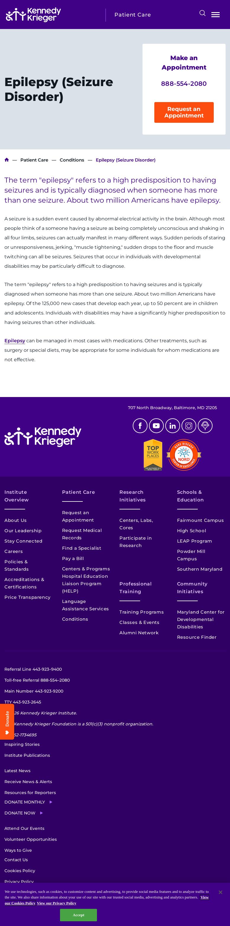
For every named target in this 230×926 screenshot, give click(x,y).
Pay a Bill (73, 558)
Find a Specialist (81, 548)
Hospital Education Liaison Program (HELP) (85, 583)
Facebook (140, 425)
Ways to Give (18, 850)
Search (202, 13)
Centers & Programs (86, 569)
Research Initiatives (132, 496)
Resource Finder (197, 637)
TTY (22, 702)
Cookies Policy (19, 870)
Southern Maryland (200, 569)
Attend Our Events (24, 828)
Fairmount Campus (200, 520)
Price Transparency (27, 597)
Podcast (205, 425)
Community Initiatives (192, 587)
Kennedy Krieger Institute (6, 160)
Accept (78, 915)
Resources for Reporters (30, 792)
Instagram (189, 425)
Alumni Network (138, 632)
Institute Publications (27, 755)
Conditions (72, 160)
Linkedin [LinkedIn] (172, 425)
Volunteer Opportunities (30, 839)
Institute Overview (16, 496)
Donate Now (19, 813)
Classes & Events (139, 622)
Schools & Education (190, 496)
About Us (15, 520)
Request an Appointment (184, 112)
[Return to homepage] (51, 14)
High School (191, 530)
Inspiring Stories (22, 744)
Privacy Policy (19, 881)
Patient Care (34, 160)
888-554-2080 (184, 83)
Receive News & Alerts (28, 781)
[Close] (220, 892)
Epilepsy (14, 340)
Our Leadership (22, 530)
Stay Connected (23, 541)
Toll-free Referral (37, 680)
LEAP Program (194, 541)
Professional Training (135, 587)
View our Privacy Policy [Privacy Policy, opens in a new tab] (56, 903)
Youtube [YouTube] (156, 425)
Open (215, 16)
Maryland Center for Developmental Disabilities (201, 619)
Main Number (33, 691)
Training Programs (141, 612)
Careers (13, 551)
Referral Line (33, 669)
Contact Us (16, 859)
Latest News (17, 770)
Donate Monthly (24, 802)
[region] (115, 904)
